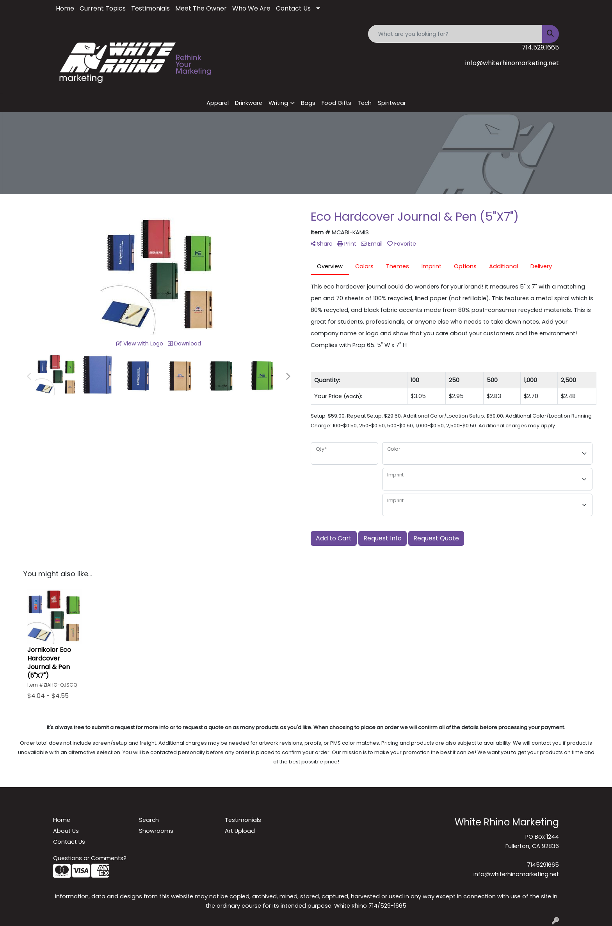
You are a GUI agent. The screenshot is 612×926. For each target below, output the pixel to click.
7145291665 (543, 865)
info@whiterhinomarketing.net (512, 62)
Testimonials (150, 8)
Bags (308, 103)
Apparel (217, 103)
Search (149, 820)
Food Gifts (336, 103)
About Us (66, 831)
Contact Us (293, 8)
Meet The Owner (201, 8)
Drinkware (248, 103)
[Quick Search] (455, 34)
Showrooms (156, 831)
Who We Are (251, 8)
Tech (365, 103)
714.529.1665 (540, 47)
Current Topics (103, 8)
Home (65, 8)
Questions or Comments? (89, 858)
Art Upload (240, 831)
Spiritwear (392, 103)
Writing (278, 103)
